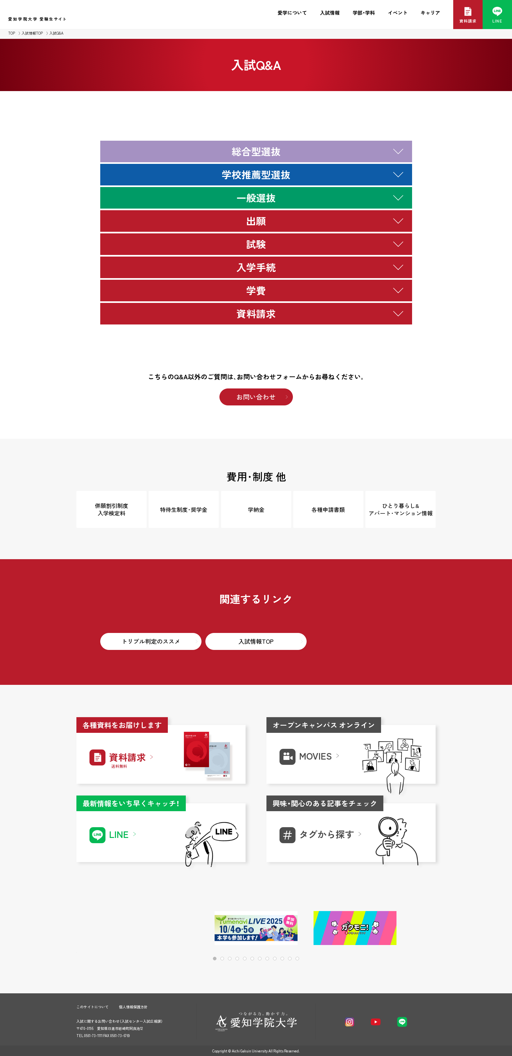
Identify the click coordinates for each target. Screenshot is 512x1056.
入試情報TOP (32, 33)
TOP (11, 33)
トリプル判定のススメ (150, 641)
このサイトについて (92, 1007)
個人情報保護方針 (133, 1007)
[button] (409, 928)
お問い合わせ (256, 397)
